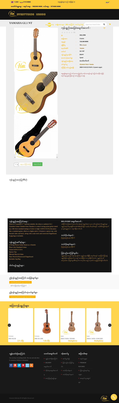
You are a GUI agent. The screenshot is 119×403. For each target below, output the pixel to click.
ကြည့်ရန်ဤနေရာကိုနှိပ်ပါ (68, 238)
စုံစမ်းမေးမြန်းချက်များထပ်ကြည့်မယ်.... (19, 286)
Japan (62, 336)
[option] (20, 325)
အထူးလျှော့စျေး (49, 24)
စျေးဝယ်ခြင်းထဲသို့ (25, 164)
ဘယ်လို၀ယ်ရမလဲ (67, 370)
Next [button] (109, 325)
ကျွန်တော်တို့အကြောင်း (51, 359)
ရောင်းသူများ (83, 359)
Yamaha (82, 48)
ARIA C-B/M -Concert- (95, 338)
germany (11, 336)
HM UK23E (12, 338)
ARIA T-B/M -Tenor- (68, 338)
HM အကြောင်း (69, 24)
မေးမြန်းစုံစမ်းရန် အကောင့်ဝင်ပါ (20, 282)
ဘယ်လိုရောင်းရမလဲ (68, 374)
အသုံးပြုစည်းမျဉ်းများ (51, 378)
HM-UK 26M (39, 338)
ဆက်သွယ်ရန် (79, 24)
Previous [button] (9, 325)
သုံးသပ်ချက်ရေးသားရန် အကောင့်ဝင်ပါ (22, 297)
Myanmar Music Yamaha (87, 64)
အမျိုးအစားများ (59, 24)
